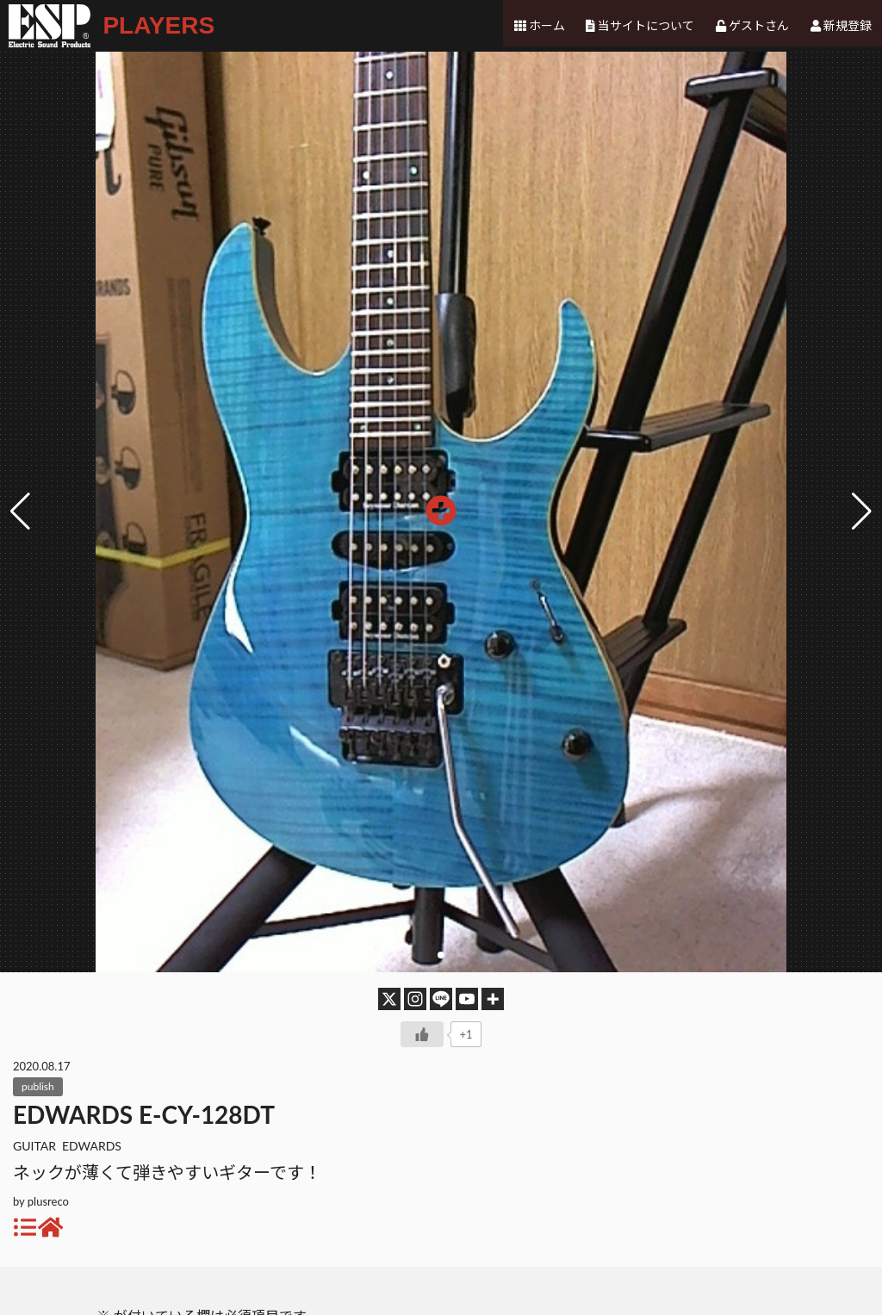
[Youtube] (467, 999)
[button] (861, 511)
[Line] (441, 999)
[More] (492, 999)
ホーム (549, 25)
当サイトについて (647, 25)
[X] (389, 999)
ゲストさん (760, 25)
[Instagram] (415, 999)
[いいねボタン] (422, 1034)
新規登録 (847, 25)
